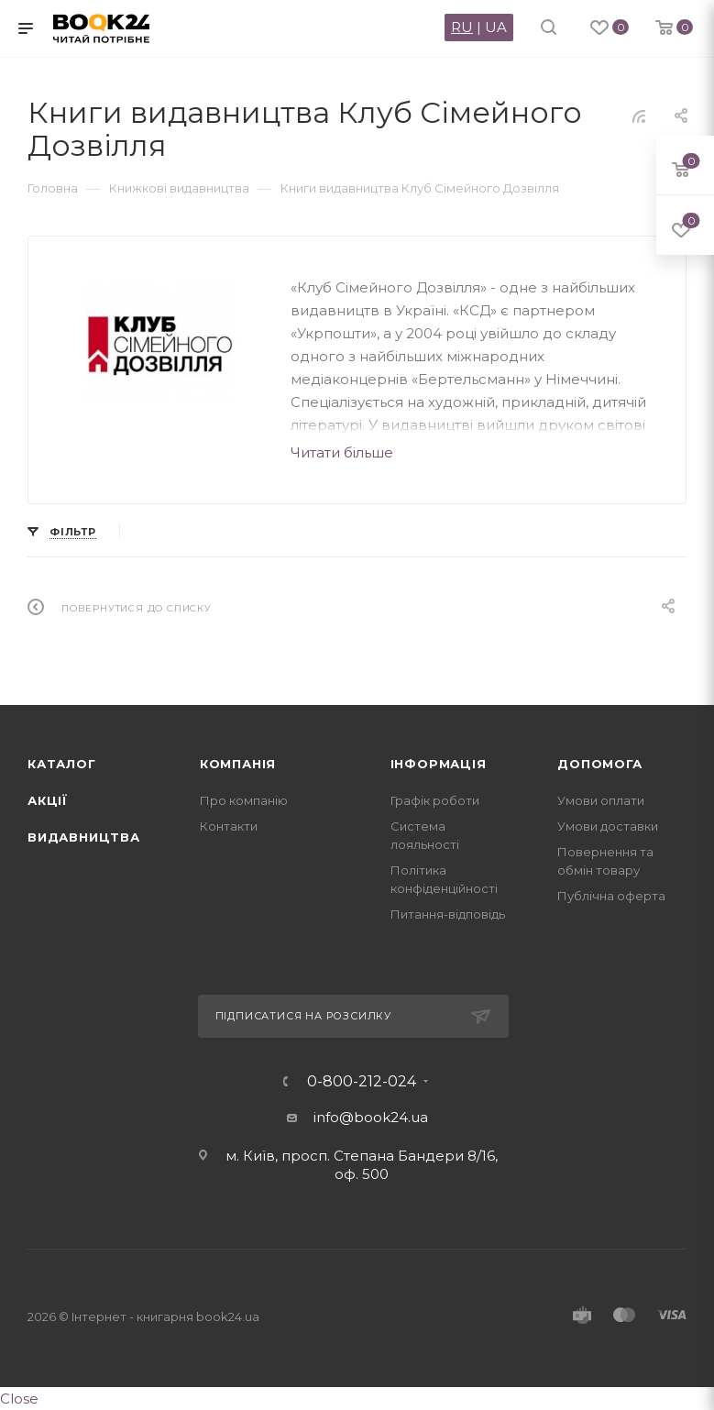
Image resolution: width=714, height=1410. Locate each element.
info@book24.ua (370, 1117)
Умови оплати (600, 800)
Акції (47, 800)
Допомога (599, 763)
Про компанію (244, 800)
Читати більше (342, 452)
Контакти (229, 826)
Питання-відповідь (447, 914)
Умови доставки (607, 826)
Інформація (438, 763)
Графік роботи (434, 800)
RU (462, 27)
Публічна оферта (611, 895)
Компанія (238, 763)
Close (19, 1398)
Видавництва (83, 837)
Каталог (61, 763)
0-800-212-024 (361, 1081)
